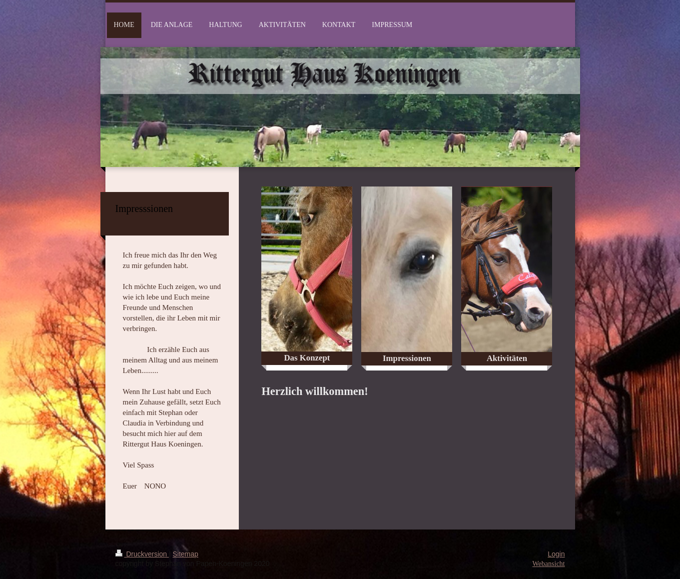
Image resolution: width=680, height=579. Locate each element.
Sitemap (185, 554)
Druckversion (142, 554)
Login (556, 554)
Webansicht (549, 564)
